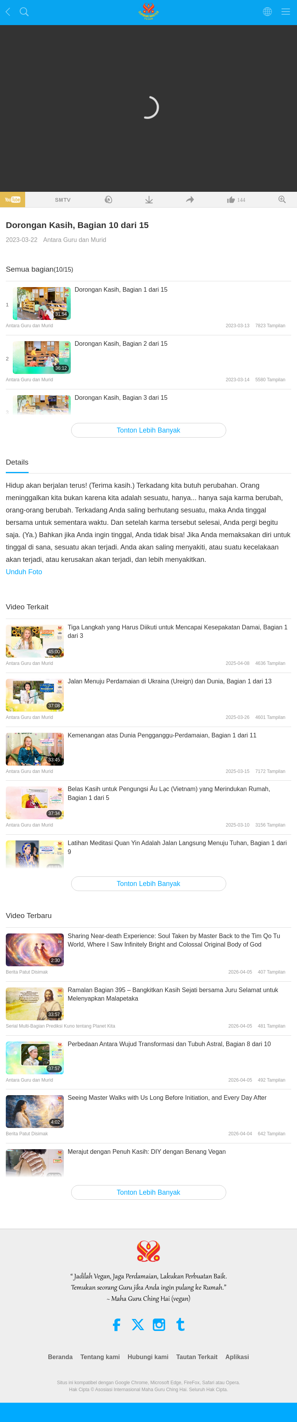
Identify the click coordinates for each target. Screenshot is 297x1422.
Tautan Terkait (197, 1357)
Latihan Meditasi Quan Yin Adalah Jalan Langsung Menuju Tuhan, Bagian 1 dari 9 (177, 847)
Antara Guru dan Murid (74, 240)
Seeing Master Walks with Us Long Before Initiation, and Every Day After (167, 1097)
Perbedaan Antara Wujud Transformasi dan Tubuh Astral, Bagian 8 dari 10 (169, 1044)
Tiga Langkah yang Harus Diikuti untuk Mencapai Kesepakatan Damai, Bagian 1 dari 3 (178, 631)
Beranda (60, 1357)
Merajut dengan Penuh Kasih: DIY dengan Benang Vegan (147, 1151)
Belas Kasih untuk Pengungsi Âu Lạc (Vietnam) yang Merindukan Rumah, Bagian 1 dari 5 (169, 793)
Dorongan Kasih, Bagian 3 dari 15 (121, 397)
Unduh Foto (24, 572)
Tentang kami (100, 1357)
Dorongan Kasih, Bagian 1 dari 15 (121, 289)
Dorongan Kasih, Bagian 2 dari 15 (121, 343)
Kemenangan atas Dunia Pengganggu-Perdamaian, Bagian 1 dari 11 (162, 735)
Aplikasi (237, 1357)
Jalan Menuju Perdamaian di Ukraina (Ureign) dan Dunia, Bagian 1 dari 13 (169, 681)
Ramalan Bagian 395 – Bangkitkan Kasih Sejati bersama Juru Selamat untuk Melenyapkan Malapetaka (173, 994)
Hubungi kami (148, 1357)
